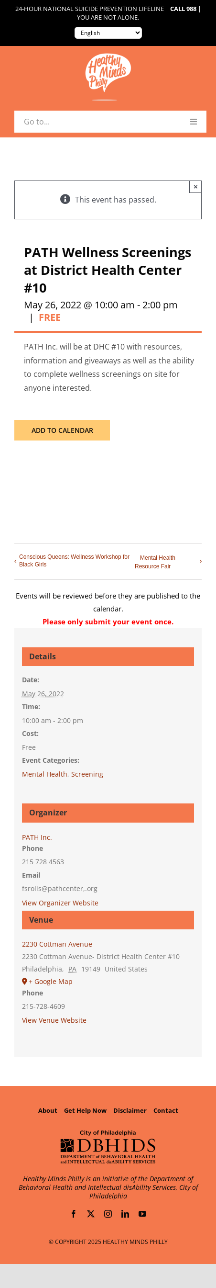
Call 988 (183, 9)
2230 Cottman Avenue (57, 944)
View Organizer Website (60, 902)
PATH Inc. (37, 837)
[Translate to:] (108, 33)
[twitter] (91, 1214)
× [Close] (196, 186)
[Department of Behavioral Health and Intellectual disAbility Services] (108, 1133)
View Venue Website (54, 1020)
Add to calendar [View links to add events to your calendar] (62, 430)
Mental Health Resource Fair (155, 562)
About (47, 1110)
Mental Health (44, 774)
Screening (87, 774)
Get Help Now (85, 1110)
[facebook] (73, 1214)
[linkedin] (125, 1214)
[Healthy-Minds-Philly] (108, 57)
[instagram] (108, 1214)
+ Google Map (51, 981)
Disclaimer (130, 1110)
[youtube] (142, 1214)
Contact (165, 1110)
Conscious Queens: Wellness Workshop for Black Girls (74, 561)
